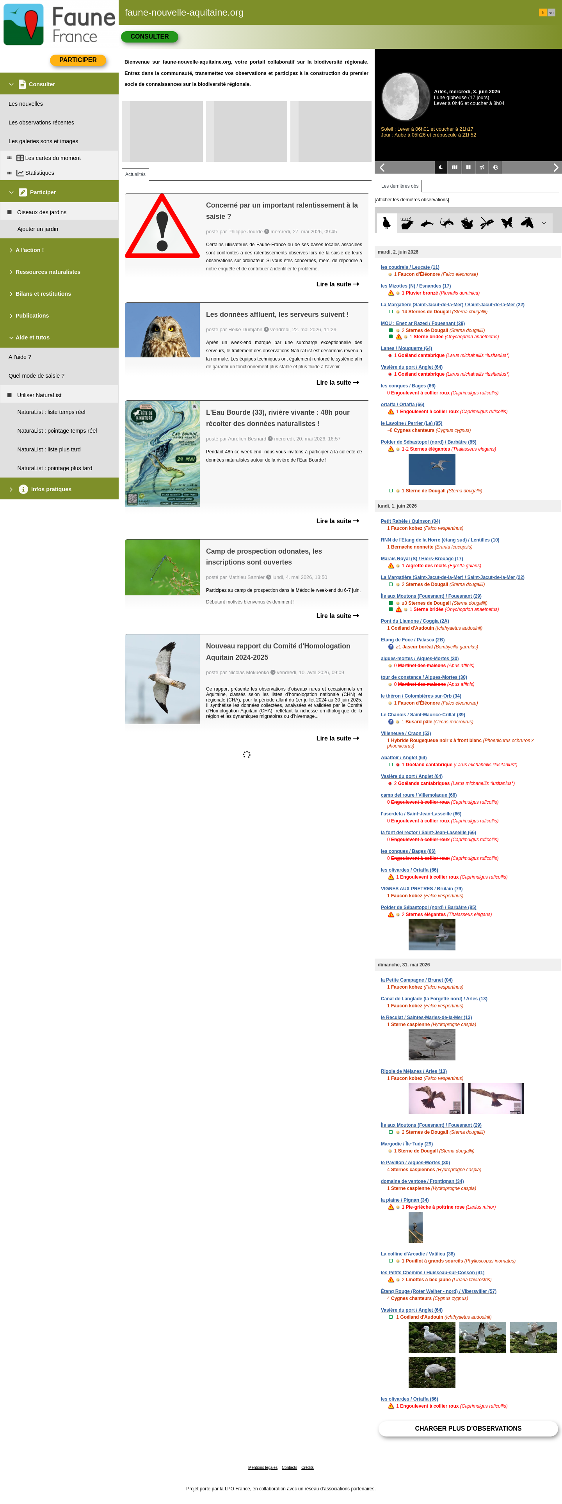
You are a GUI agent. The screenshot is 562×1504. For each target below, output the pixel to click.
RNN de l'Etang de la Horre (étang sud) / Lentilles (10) (440, 540)
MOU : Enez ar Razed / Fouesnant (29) (423, 323)
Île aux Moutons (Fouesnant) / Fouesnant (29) (431, 596)
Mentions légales (262, 1467)
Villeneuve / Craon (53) (406, 733)
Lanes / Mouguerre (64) (406, 348)
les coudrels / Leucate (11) (410, 267)
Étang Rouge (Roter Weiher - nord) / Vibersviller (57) (438, 1291)
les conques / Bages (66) (408, 386)
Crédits (307, 1467)
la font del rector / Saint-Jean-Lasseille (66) (428, 832)
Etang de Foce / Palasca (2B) (413, 640)
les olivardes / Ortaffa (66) (409, 870)
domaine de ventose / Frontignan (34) (422, 1181)
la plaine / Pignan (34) (405, 1200)
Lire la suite (338, 284)
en (551, 12)
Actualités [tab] (135, 174)
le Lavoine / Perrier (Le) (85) (411, 423)
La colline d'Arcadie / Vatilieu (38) (418, 1254)
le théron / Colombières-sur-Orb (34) (421, 696)
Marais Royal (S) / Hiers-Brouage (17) (422, 558)
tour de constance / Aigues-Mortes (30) (424, 677)
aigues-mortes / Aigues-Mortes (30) (420, 658)
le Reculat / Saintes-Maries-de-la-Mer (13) (426, 1017)
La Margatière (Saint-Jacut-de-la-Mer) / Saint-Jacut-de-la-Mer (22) (453, 304)
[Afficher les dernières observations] (412, 199)
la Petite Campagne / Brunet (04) (417, 980)
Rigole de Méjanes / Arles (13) (414, 1071)
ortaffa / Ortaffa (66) (402, 404)
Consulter (149, 36)
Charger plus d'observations (468, 1428)
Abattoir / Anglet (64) (404, 757)
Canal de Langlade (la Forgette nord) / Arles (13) (434, 998)
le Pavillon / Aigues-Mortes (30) (415, 1162)
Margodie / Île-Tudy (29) (407, 1144)
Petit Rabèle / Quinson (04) (410, 521)
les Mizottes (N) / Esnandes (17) (416, 286)
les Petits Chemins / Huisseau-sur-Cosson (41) (432, 1272)
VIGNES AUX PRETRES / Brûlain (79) (422, 888)
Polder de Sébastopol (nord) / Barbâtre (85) (429, 442)
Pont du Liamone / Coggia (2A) (415, 621)
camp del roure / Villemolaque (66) (419, 795)
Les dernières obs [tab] (399, 186)
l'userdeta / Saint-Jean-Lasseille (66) (421, 814)
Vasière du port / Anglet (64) (412, 367)
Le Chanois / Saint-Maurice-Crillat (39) (423, 714)
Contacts (289, 1467)
